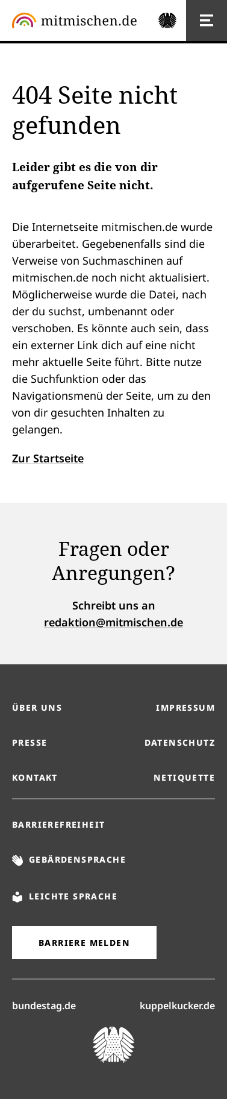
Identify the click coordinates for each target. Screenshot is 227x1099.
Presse (29, 742)
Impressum (185, 707)
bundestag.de (44, 1005)
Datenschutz (180, 742)
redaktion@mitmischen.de (113, 622)
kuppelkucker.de (177, 1005)
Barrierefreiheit (58, 824)
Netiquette (184, 777)
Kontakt (35, 777)
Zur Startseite (48, 458)
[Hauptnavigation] (206, 20)
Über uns (37, 707)
